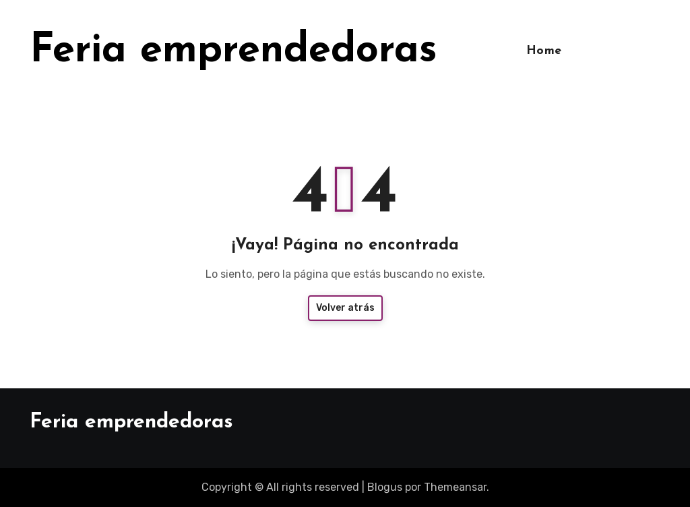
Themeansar (455, 487)
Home (544, 50)
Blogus (384, 487)
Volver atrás (345, 308)
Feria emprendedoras (233, 51)
